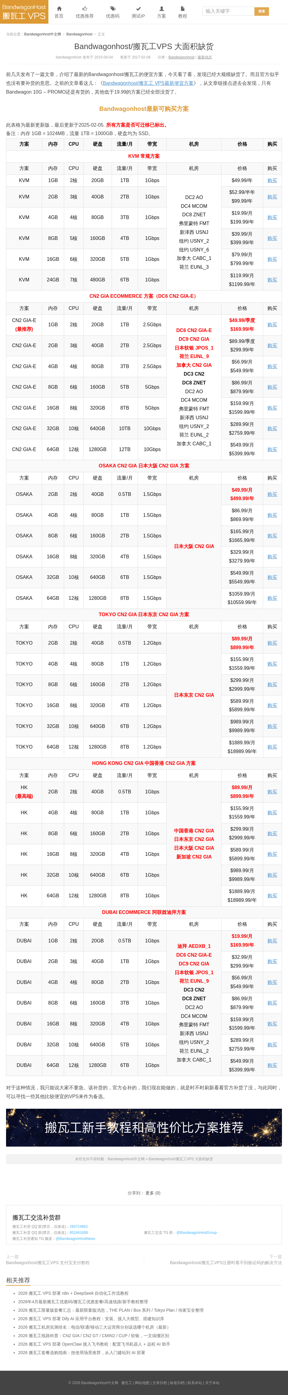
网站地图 (142, 1383)
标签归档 (177, 1383)
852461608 (79, 1233)
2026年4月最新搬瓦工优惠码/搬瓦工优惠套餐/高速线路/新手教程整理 (83, 1301)
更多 (150, 1193)
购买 (272, 180)
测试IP (138, 12)
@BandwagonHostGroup (196, 1233)
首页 (59, 12)
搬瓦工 (126, 1383)
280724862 (79, 1226)
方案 (161, 12)
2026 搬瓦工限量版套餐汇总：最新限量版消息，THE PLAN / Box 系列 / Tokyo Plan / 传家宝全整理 (111, 1310)
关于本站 (212, 1383)
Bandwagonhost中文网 (24, 12)
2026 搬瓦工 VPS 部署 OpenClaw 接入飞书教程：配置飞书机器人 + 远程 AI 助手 (94, 1344)
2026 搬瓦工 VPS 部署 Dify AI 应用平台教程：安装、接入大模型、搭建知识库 (91, 1318)
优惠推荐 (85, 12)
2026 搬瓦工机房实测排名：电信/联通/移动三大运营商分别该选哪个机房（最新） (94, 1327)
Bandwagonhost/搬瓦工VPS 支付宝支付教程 (48, 1262)
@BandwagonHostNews (75, 1239)
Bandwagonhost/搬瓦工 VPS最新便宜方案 (148, 83)
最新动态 (205, 57)
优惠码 (112, 12)
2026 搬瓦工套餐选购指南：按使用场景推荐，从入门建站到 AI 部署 (81, 1352)
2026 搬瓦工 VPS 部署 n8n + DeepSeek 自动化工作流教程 (73, 1293)
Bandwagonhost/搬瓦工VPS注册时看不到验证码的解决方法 (226, 1262)
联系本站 (195, 1383)
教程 (182, 12)
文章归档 (159, 1383)
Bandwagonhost (80, 34)
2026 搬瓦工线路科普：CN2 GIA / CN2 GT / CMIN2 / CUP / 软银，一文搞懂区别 (93, 1335)
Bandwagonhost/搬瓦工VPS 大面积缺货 (144, 46)
